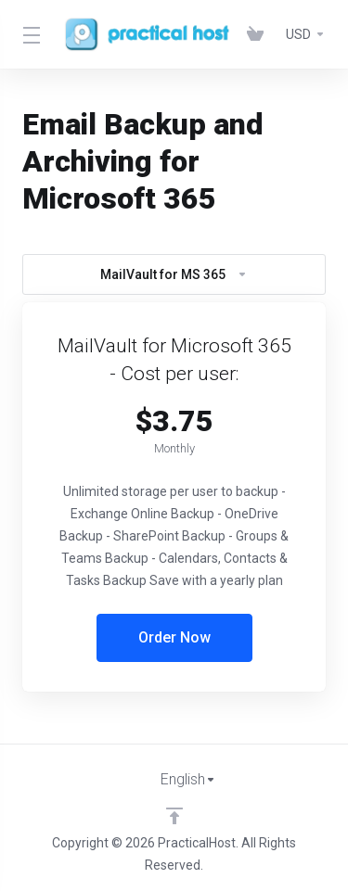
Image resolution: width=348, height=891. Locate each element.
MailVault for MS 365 (174, 274)
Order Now (174, 637)
